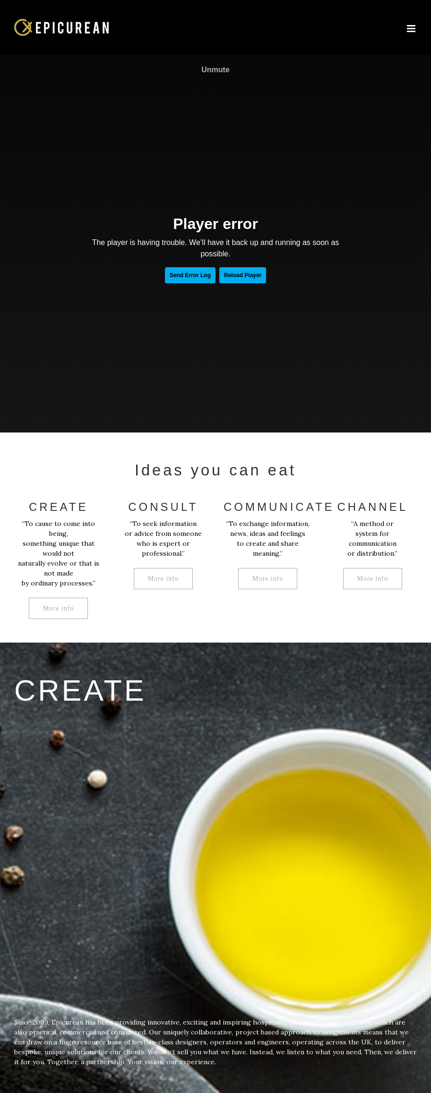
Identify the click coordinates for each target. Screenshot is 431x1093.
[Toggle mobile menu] (412, 29)
